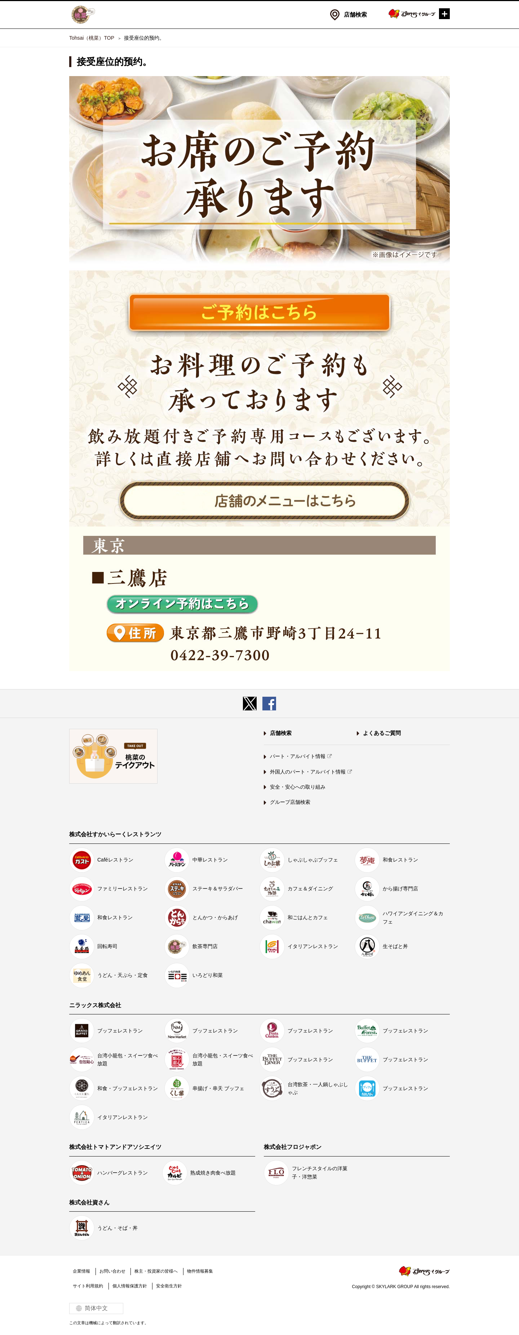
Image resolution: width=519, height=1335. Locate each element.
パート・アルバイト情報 (297, 756)
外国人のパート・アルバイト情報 (308, 772)
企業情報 (81, 1271)
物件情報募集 (200, 1271)
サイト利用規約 (88, 1285)
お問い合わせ (112, 1271)
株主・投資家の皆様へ (156, 1271)
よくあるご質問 (382, 733)
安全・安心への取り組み (297, 787)
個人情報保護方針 (129, 1285)
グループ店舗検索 (290, 802)
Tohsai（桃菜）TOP (91, 38)
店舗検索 (355, 15)
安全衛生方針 (169, 1285)
